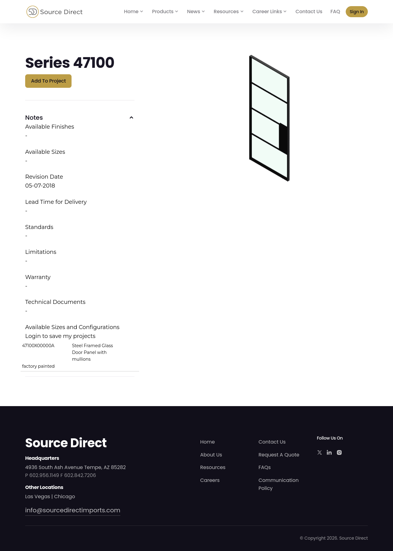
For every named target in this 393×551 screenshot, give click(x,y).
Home (131, 11)
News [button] (193, 11)
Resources (212, 467)
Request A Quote (279, 454)
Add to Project (48, 80)
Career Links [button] (267, 11)
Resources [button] (226, 11)
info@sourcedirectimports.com (72, 510)
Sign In (357, 12)
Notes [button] (34, 117)
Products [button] (162, 11)
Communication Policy (279, 484)
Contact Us (309, 11)
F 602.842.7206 (78, 475)
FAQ (335, 11)
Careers (210, 480)
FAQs (265, 467)
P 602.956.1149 (42, 475)
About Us (211, 454)
